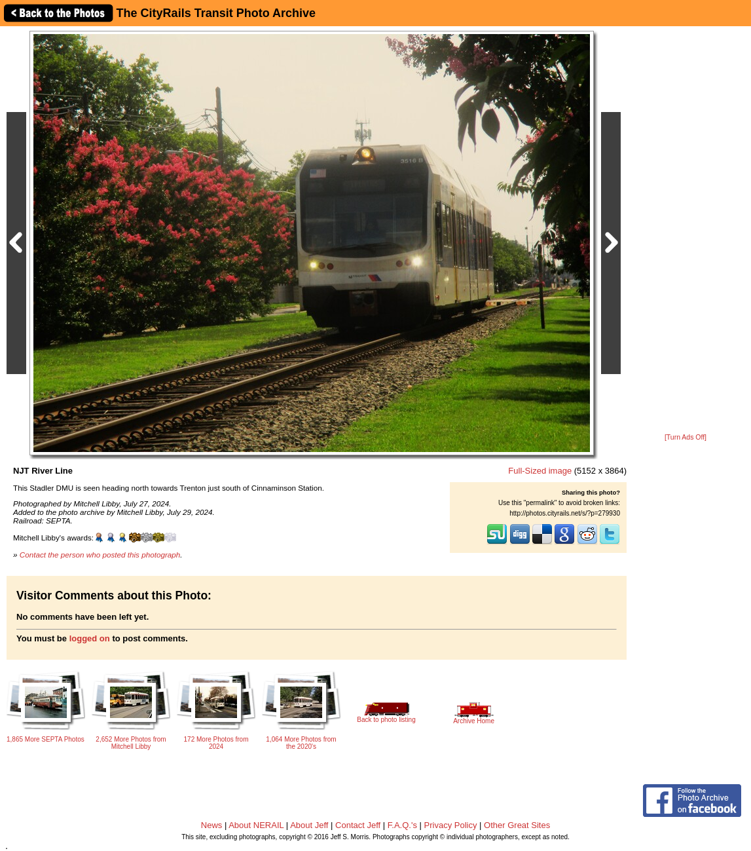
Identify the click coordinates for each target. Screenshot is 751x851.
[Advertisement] (685, 230)
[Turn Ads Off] (685, 437)
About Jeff (309, 825)
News (212, 825)
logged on (89, 638)
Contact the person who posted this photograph (100, 554)
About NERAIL (256, 825)
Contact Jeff (357, 825)
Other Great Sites (517, 825)
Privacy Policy (450, 825)
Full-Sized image (540, 471)
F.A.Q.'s (402, 825)
